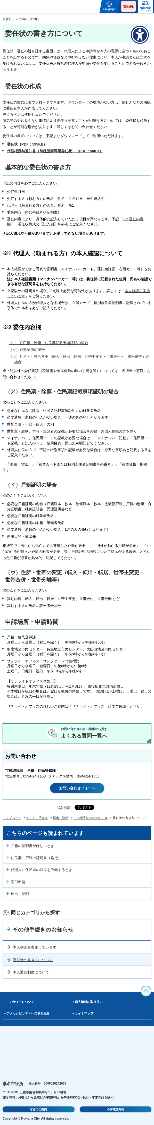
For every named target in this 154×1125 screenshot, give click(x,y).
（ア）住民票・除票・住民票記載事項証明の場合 (48, 343)
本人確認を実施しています (34, 947)
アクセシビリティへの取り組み (28, 1013)
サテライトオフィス (88, 706)
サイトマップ (84, 1013)
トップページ (12, 818)
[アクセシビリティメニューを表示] (140, 35)
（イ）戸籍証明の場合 (27, 350)
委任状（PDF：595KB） (27, 144)
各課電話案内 (115, 1109)
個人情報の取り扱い (89, 1002)
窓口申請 (18, 882)
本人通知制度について (31, 972)
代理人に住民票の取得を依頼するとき (41, 870)
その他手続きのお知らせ (91, 818)
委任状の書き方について (33, 960)
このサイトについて (20, 1002)
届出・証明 (60, 818)
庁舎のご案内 (38, 1109)
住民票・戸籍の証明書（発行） (36, 858)
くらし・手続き (37, 818)
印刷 (67, 807)
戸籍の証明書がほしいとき (32, 846)
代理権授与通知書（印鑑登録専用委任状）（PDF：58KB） (55, 151)
